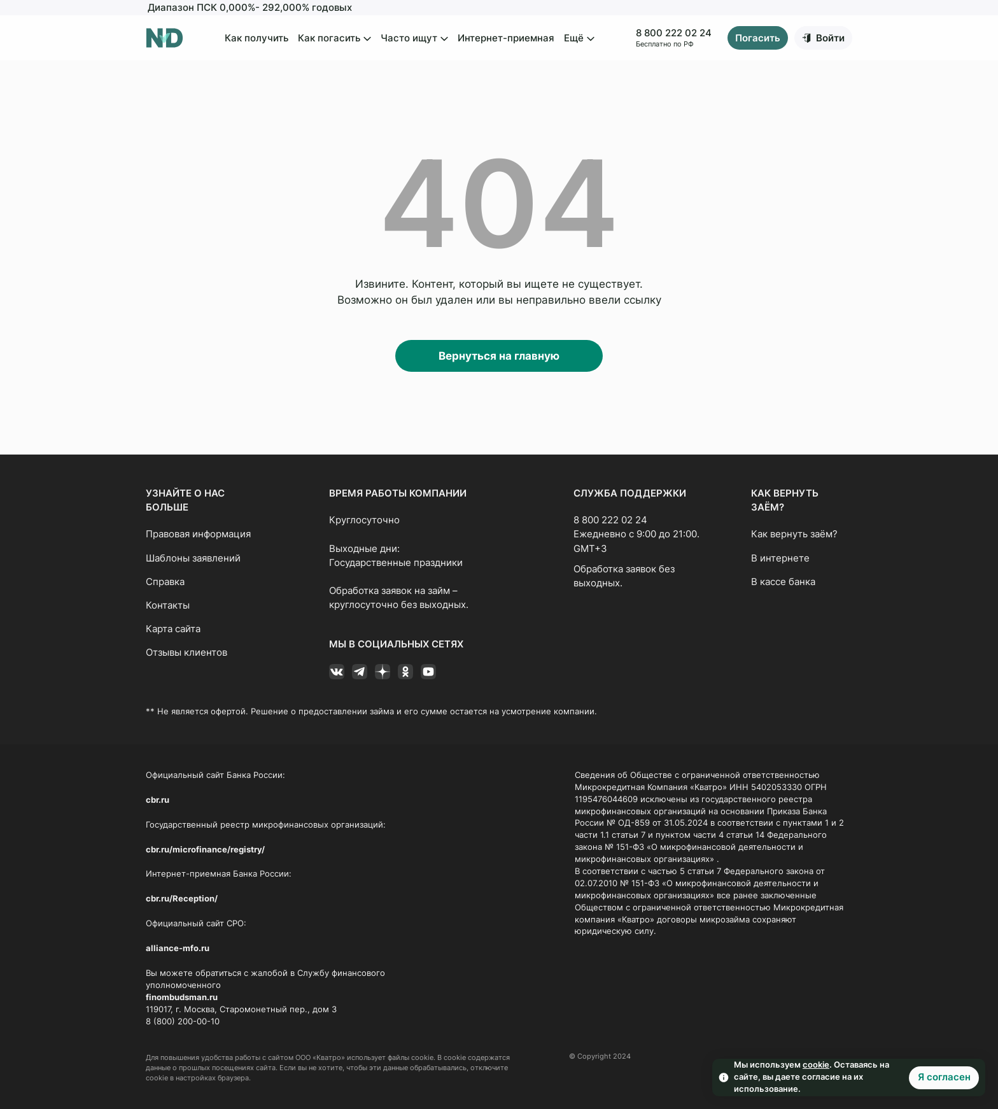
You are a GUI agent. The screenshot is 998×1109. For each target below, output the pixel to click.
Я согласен (944, 1077)
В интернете (780, 558)
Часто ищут (414, 38)
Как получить (256, 38)
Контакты (168, 605)
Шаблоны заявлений (193, 558)
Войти (830, 38)
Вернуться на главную (499, 356)
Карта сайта (173, 629)
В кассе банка (783, 582)
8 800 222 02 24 (674, 33)
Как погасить (334, 38)
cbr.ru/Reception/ (182, 898)
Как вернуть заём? (794, 534)
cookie (816, 1065)
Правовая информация (198, 534)
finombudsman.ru (182, 997)
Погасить (757, 38)
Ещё (579, 38)
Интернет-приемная (506, 38)
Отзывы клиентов (186, 652)
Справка (165, 582)
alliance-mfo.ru (177, 948)
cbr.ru (157, 800)
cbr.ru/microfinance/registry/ (205, 849)
